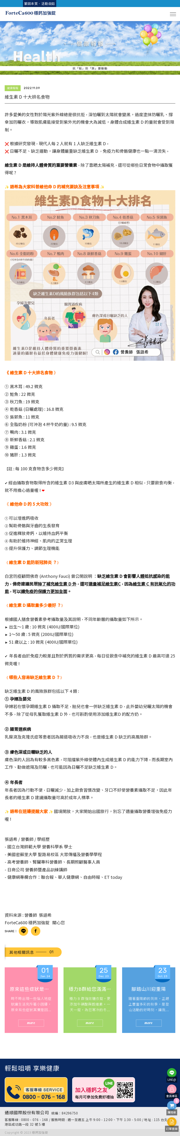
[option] (90, 48)
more (31, 1022)
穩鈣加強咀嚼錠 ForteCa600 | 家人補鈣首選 (30, 14)
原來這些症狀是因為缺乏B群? (31, 988)
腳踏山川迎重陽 (148, 988)
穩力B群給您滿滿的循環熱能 (90, 988)
